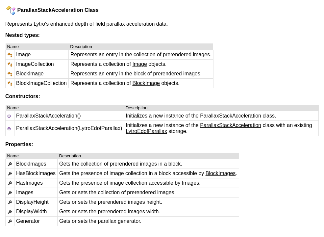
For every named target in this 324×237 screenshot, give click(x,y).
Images (190, 183)
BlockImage (30, 73)
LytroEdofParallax (146, 131)
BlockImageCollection (41, 83)
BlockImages (221, 173)
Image (23, 54)
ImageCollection (35, 64)
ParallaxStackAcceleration (230, 115)
